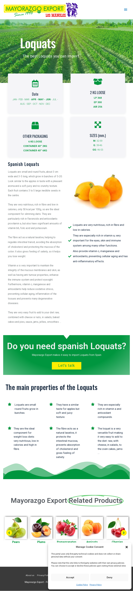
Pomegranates (66, 542)
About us (26, 575)
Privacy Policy (96, 585)
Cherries (117, 542)
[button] (126, 547)
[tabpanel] (16, 531)
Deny (109, 577)
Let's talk (66, 366)
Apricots (92, 542)
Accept (70, 577)
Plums (41, 542)
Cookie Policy (82, 585)
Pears (16, 542)
